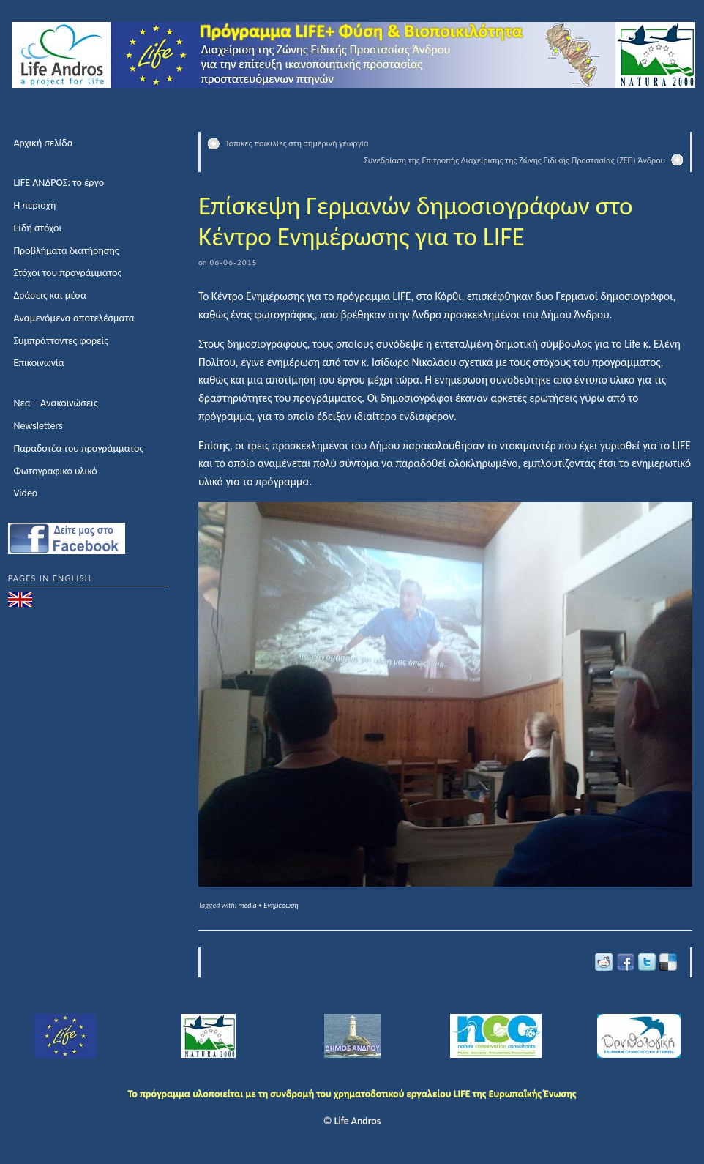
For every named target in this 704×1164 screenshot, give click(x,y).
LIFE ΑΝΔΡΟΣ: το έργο (58, 182)
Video (25, 493)
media (248, 905)
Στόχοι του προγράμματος (67, 272)
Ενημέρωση (280, 905)
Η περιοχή (34, 205)
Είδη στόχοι (37, 228)
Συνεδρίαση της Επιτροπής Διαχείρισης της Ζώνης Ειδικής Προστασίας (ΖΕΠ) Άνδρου (514, 160)
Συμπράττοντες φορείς (60, 341)
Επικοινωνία (38, 363)
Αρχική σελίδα (42, 143)
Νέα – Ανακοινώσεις (55, 403)
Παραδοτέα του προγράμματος (78, 448)
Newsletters (37, 425)
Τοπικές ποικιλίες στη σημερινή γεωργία (297, 143)
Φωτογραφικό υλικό (55, 471)
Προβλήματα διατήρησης (66, 251)
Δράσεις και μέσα (49, 295)
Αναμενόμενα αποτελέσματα (73, 318)
